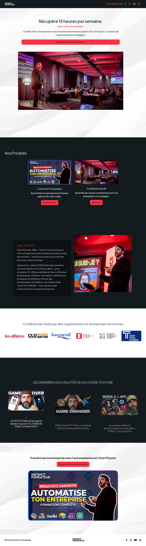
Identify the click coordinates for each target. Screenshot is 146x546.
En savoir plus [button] (49, 202)
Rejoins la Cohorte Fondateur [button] (71, 42)
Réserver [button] (96, 202)
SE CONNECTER (114, 4)
